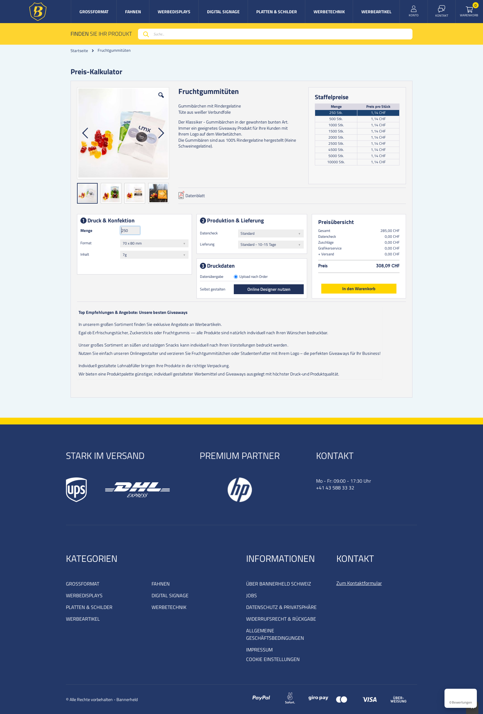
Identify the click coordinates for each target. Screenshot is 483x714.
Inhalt (84, 254)
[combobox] (275, 34)
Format (85, 243)
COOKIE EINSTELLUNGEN (273, 659)
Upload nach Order (253, 277)
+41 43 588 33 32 (335, 487)
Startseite (79, 50)
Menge (86, 230)
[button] (161, 99)
